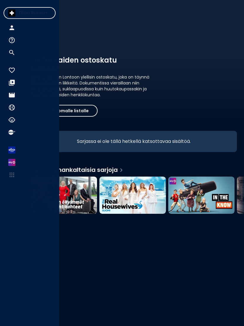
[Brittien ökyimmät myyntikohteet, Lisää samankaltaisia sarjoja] (64, 195)
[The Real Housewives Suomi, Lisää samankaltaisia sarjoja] (132, 195)
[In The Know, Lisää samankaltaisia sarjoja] (201, 195)
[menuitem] (12, 13)
